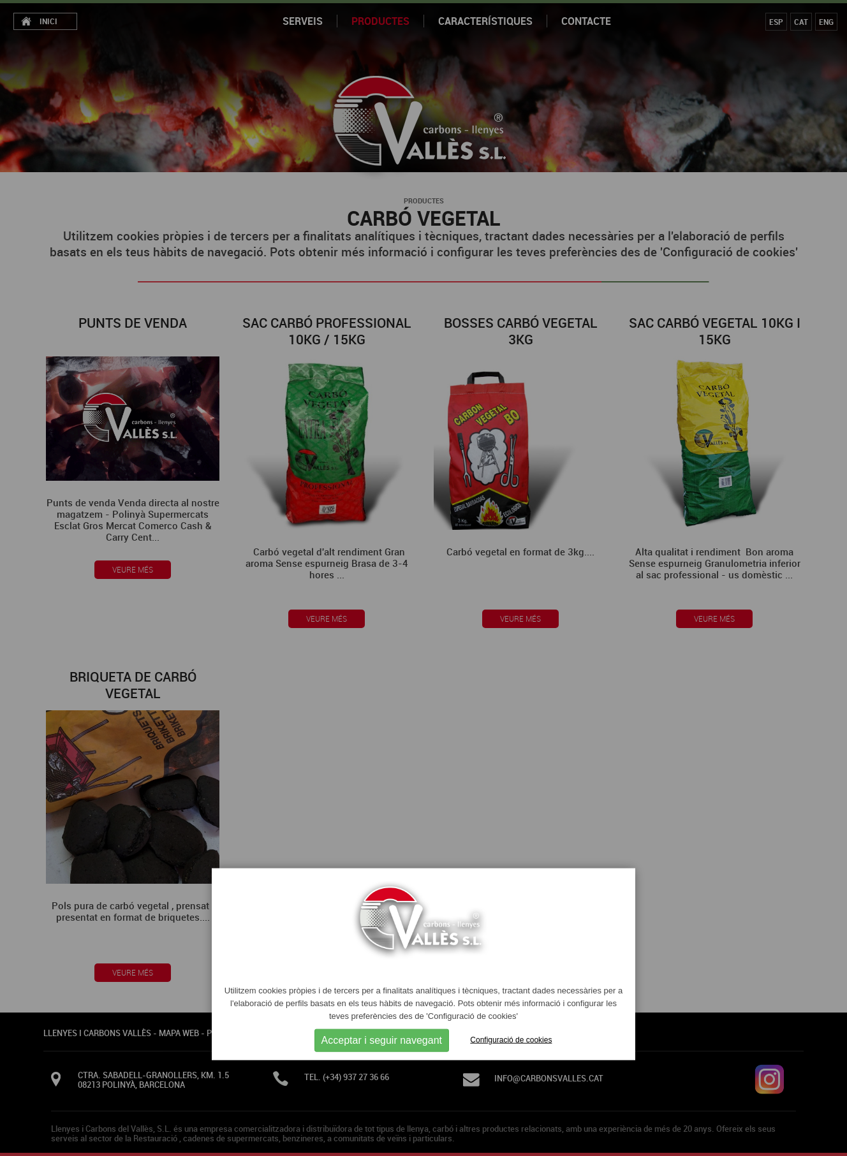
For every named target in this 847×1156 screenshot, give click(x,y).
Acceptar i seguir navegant (381, 1039)
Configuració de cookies (511, 1039)
